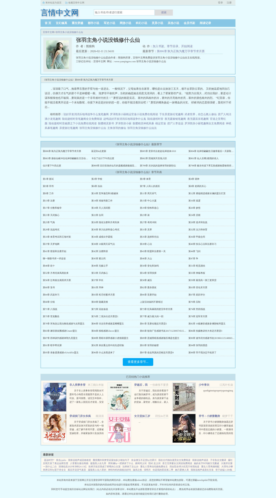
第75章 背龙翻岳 (51, 316)
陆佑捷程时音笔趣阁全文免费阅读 (82, 118)
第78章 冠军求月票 (197, 316)
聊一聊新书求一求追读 (54, 258)
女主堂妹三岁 (142, 416)
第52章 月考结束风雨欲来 (56, 273)
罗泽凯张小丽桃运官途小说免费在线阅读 (134, 114)
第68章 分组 (49, 302)
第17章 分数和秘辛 (52, 208)
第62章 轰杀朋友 (148, 287)
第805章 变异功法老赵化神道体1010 (158, 151)
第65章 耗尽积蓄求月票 (103, 294)
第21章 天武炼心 (51, 215)
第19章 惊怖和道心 (149, 208)
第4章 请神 (193, 179)
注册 (229, 2)
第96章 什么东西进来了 (103, 352)
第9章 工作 (48, 193)
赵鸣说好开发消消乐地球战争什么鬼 (124, 118)
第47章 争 (193, 258)
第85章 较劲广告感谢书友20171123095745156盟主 (165, 331)
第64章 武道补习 (51, 294)
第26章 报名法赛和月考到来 (105, 222)
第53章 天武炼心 (99, 273)
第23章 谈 (145, 215)
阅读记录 (205, 23)
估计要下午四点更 (52, 165)
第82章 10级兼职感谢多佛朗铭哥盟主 (207, 323)
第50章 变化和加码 (149, 265)
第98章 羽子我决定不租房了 (202, 352)
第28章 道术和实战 (197, 222)
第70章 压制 (194, 302)
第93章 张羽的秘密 (149, 345)
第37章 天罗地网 (51, 244)
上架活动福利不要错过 (151, 302)
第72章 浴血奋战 (99, 309)
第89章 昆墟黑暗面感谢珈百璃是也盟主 (159, 338)
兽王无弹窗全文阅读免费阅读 (177, 463)
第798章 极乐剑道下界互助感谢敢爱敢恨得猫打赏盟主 (215, 165)
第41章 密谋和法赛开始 (54, 251)
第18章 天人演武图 (100, 208)
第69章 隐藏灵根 (99, 302)
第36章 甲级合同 (196, 236)
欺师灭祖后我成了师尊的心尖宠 (104, 466)
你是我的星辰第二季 (163, 469)
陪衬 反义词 (154, 463)
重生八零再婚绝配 (210, 466)
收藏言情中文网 (76, 2)
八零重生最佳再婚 (79, 463)
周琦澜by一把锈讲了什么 (120, 463)
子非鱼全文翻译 (218, 460)
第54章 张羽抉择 (148, 273)
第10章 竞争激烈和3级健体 (104, 193)
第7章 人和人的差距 (150, 186)
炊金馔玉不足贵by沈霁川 (143, 460)
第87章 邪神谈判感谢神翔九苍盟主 (60, 338)
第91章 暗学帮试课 (52, 345)
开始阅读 (187, 46)
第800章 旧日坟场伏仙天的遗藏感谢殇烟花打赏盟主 (117, 165)
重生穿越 (77, 23)
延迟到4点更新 (98, 151)
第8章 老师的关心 (197, 186)
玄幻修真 (61, 23)
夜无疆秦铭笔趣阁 (175, 118)
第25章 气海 (49, 222)
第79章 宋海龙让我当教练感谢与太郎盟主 (64, 323)
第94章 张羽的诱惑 (197, 345)
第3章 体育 (145, 179)
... (139, 422)
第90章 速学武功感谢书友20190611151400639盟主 (213, 338)
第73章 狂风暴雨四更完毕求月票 (156, 309)
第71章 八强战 (50, 309)
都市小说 (93, 23)
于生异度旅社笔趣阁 (171, 114)
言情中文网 (48, 32)
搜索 (164, 12)
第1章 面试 (48, 179)
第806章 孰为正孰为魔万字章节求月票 (181, 51)
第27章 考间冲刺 (148, 222)
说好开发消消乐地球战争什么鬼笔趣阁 (86, 114)
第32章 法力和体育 (197, 229)
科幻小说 (141, 23)
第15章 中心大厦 (148, 200)
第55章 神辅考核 (196, 273)
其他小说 (173, 23)
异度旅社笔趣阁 (68, 128)
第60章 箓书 (49, 287)
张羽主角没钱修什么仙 (93, 128)
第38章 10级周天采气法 (103, 244)
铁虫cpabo (61, 460)
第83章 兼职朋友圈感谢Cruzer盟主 (60, 331)
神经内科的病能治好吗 (119, 469)
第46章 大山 (146, 258)
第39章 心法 (146, 244)
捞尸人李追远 (175, 123)
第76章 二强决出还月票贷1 (104, 316)
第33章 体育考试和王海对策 (57, 236)
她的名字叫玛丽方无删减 (206, 463)
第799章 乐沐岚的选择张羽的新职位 (158, 165)
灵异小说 (157, 23)
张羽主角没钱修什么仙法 (142, 128)
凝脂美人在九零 (98, 463)
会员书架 (189, 23)
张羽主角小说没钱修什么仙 (69, 32)
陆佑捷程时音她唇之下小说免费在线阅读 (73, 123)
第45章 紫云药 (98, 258)
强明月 (147, 469)
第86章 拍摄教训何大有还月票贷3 (205, 331)
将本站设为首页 (53, 2)
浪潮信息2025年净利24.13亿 (73, 466)
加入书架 (158, 46)
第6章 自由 (96, 186)
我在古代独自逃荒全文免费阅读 (174, 460)
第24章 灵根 (194, 215)
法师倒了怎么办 (130, 466)
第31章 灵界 (146, 229)
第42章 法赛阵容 (99, 251)
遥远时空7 (49, 460)
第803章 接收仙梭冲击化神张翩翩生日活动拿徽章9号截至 (72, 158)
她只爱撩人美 (182, 469)
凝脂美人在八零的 (97, 469)
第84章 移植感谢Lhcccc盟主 (105, 331)
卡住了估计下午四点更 (102, 158)
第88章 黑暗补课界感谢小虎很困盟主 (109, 338)
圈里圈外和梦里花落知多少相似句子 (111, 460)
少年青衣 (204, 384)
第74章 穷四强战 (196, 309)
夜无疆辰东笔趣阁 (198, 118)
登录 (220, 2)
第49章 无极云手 (99, 265)
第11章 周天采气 (148, 193)
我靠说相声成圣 (200, 460)
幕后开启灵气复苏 (77, 469)
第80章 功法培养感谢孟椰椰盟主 (107, 323)
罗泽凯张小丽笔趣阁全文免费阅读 (205, 123)
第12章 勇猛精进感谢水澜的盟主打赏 (207, 193)
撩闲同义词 (141, 463)
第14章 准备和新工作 (101, 200)
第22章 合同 (97, 215)
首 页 (48, 23)
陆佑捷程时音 (155, 118)
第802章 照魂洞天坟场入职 (153, 158)
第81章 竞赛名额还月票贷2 (153, 323)
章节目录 (172, 46)
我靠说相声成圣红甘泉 (202, 469)
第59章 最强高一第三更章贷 (202, 280)
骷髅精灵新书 (106, 123)
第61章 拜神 (97, 287)
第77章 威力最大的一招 (151, 316)
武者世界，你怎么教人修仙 (201, 114)
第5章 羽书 (48, 186)
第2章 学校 (96, 179)
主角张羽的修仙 (117, 128)
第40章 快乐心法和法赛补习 (202, 244)
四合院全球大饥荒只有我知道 (184, 466)
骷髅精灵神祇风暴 (143, 123)
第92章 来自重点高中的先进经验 (107, 345)
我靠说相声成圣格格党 (79, 460)
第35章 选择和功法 (149, 236)
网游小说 (125, 23)
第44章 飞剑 (194, 251)
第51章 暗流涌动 (196, 265)
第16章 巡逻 (194, 200)
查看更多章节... (138, 361)
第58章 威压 (146, 280)
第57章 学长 (97, 280)
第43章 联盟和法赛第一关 (153, 251)
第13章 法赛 (49, 200)
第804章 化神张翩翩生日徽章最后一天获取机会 (212, 151)
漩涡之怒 (137, 469)
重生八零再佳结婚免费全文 (154, 466)
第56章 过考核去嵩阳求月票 (57, 280)
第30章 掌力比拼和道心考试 (105, 229)
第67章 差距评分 (196, 294)
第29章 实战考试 (51, 229)
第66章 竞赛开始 (148, 294)
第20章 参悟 (194, 208)
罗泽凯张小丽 (123, 123)
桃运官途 (160, 123)
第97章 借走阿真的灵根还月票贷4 (157, 352)
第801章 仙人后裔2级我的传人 (203, 158)
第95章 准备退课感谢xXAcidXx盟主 (61, 352)
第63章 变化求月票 (197, 287)
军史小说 (109, 23)
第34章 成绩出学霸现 (101, 236)
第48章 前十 (49, 265)
